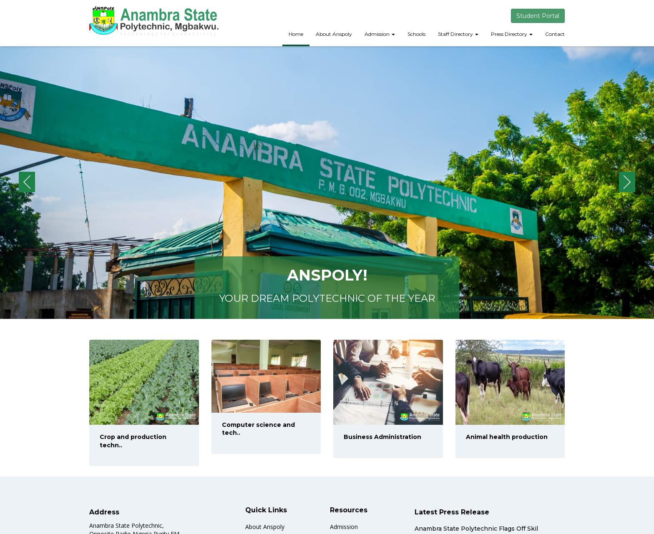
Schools (416, 34)
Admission (380, 34)
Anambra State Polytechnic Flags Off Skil (476, 528)
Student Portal (537, 16)
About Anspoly (334, 34)
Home (296, 34)
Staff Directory (458, 34)
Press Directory (512, 34)
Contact (555, 34)
